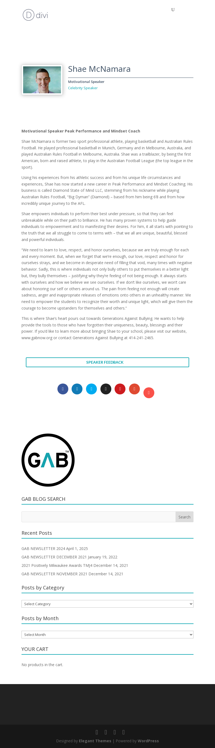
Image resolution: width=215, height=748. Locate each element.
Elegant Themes (95, 740)
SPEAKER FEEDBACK (105, 362)
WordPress (148, 740)
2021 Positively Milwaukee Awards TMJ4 (57, 565)
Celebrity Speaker (83, 87)
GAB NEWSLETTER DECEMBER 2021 (54, 557)
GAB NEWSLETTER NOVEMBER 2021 (54, 573)
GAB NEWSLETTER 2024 (43, 548)
